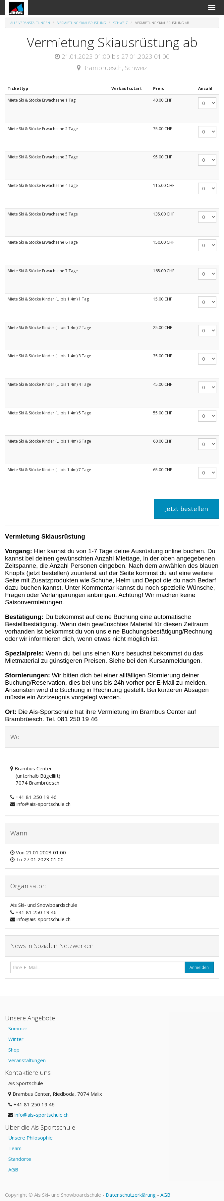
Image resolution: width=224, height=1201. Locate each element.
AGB (13, 1169)
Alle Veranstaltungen (30, 23)
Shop (14, 1049)
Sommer (18, 1028)
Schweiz (120, 23)
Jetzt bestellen (186, 508)
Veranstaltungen (27, 1060)
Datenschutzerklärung (131, 1194)
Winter (16, 1039)
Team (15, 1148)
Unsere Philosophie (30, 1137)
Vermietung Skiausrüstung (81, 23)
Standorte (19, 1159)
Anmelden (199, 967)
